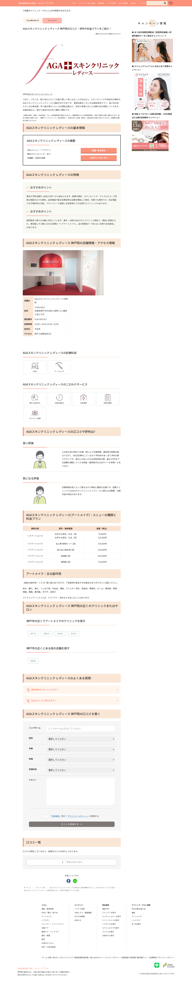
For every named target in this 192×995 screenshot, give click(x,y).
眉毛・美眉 (46, 945)
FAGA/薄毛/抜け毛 (33, 22)
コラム (74, 3)
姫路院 (33, 664)
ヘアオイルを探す (109, 933)
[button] (165, 3)
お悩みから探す (108, 945)
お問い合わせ (35, 967)
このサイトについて (50, 967)
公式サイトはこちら (99, 161)
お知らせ (133, 3)
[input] (157, 3)
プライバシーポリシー (77, 825)
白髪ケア (45, 937)
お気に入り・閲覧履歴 (83, 922)
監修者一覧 (76, 967)
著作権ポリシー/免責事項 (144, 967)
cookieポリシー (89, 967)
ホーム (25, 967)
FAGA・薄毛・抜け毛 (50, 922)
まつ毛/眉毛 (136, 933)
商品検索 (101, 3)
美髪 (133, 922)
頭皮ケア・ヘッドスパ (50, 941)
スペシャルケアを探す (110, 937)
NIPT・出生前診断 (49, 956)
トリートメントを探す (110, 929)
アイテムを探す (108, 941)
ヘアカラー (46, 929)
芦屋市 (60, 637)
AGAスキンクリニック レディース (39, 97)
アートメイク (52, 22)
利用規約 (56, 825)
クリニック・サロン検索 (87, 3)
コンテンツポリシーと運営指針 (110, 967)
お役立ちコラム (48, 952)
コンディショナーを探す (111, 925)
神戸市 (33, 637)
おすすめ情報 (123, 3)
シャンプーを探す (109, 922)
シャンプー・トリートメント (53, 933)
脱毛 (43, 948)
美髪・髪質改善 (48, 918)
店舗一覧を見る (98, 153)
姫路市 (47, 637)
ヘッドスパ (136, 929)
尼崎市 (74, 637)
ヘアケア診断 (111, 3)
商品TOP (105, 918)
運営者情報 (65, 967)
